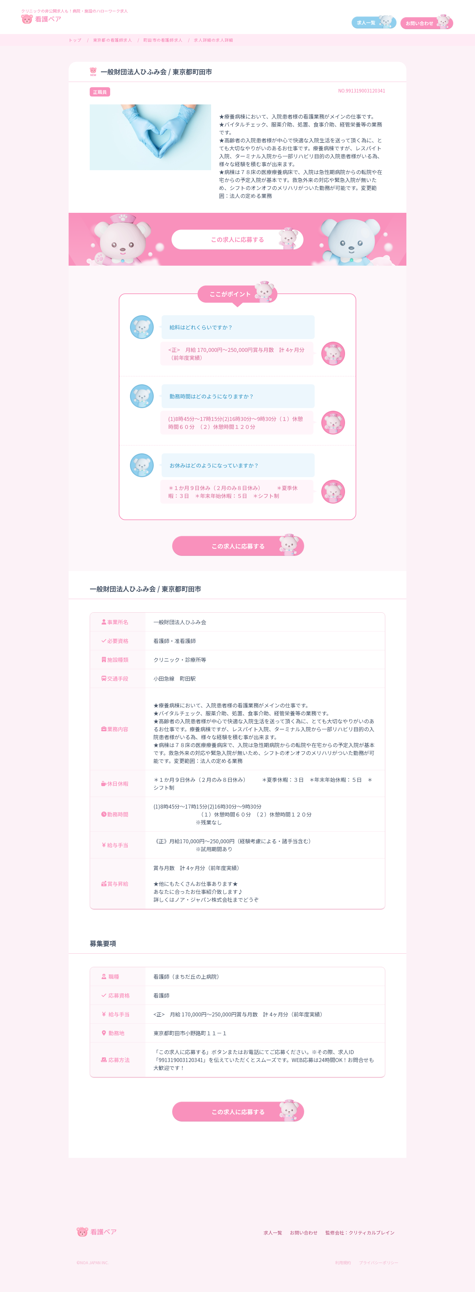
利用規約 (343, 1262)
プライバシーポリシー (378, 1262)
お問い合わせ (304, 1232)
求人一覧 (273, 1232)
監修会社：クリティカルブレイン (360, 1232)
